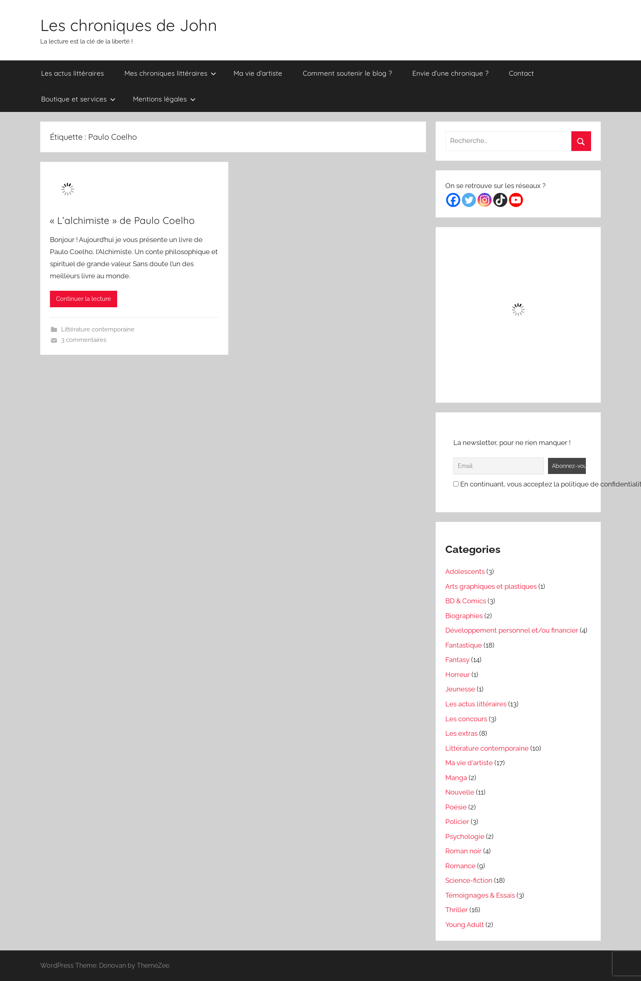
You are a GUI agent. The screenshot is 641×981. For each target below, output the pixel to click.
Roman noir (463, 851)
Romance (460, 866)
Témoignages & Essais (480, 895)
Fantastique (463, 645)
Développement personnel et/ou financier (511, 630)
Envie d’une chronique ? (450, 73)
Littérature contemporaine (97, 329)
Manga (456, 778)
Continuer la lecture (83, 298)
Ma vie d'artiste (469, 763)
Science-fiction (468, 880)
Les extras (461, 733)
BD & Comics (465, 601)
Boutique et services (78, 99)
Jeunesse (460, 689)
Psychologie (464, 836)
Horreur (457, 675)
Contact (521, 73)
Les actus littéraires (72, 73)
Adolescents (465, 571)
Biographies (464, 616)
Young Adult (464, 925)
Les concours (466, 719)
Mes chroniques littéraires (170, 73)
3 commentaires (83, 340)
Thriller (456, 910)
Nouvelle (459, 792)
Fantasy (457, 660)
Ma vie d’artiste (258, 73)
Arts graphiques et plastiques (491, 586)
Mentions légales (164, 99)
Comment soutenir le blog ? (347, 73)
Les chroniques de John (128, 25)
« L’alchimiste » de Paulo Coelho (122, 220)
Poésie (456, 807)
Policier (457, 822)
